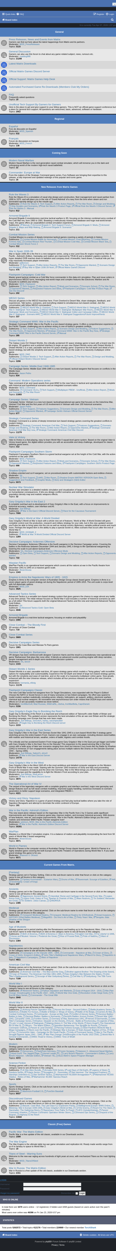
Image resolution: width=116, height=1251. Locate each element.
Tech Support (27, 265)
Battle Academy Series (100, 1009)
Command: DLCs (29, 390)
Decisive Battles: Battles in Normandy (41, 1016)
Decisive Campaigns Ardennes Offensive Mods (46, 551)
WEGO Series (17, 298)
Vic (20, 475)
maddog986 (24, 56)
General (59, 32)
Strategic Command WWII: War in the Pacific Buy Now (72, 331)
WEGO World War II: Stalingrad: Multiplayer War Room (66, 310)
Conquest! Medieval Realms (34, 915)
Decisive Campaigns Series (24, 642)
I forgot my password (9, 1193)
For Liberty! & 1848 (104, 934)
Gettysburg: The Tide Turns (97, 976)
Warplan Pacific (17, 562)
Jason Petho (25, 373)
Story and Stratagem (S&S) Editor (69, 480)
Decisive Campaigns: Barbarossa (27, 652)
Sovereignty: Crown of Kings (23, 882)
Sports (12, 1084)
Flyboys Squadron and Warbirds (56, 990)
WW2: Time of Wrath (64, 1037)
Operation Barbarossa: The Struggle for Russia (74, 1025)
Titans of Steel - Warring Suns (25, 1153)
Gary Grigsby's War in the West (26, 762)
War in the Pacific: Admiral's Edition (28, 810)
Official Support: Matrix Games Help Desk (32, 79)
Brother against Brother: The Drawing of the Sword (89, 972)
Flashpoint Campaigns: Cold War (27, 274)
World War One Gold (66, 993)
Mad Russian (39, 704)
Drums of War (66, 879)
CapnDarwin (84, 704)
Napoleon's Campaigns (26, 957)
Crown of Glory (101, 953)
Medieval (14, 907)
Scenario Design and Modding (72, 328)
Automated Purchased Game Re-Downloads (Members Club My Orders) (49, 86)
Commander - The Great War (43, 995)
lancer (27, 661)
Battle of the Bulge (84, 1012)
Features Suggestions (47, 409)
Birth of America (28, 934)
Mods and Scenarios (67, 286)
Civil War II (76, 976)
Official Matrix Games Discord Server (29, 71)
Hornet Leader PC (50, 1053)
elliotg (33, 683)
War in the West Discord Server (35, 776)
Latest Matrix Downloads (22, 63)
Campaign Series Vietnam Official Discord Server (68, 411)
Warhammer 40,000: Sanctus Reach (49, 1077)
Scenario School (88, 286)
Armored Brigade (18, 615)
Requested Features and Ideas (45, 288)
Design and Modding (104, 204)
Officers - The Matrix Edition (36, 1025)
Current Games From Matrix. (59, 865)
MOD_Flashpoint (27, 284)
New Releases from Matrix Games (59, 187)
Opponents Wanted (86, 265)
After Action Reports (63, 204)
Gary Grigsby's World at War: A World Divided (34, 518)
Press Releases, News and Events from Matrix (34, 39)
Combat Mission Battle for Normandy (38, 239)
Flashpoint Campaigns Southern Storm (30, 451)
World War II (16, 1002)
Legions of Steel (98, 1070)
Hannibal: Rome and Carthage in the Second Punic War (75, 896)
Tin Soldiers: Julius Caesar (32, 900)
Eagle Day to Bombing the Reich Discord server (42, 723)
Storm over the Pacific (37, 1030)
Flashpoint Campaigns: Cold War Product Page (85, 288)
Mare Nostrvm (82, 898)
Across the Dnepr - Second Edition (70, 1009)
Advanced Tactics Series (22, 593)
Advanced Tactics (29, 990)
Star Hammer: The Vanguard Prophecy (88, 1072)
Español (13, 126)
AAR (39, 477)
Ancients (14, 889)
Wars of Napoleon (48, 957)
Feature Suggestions (99, 328)
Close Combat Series (21, 634)
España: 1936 (22, 1018)
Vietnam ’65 (48, 1056)
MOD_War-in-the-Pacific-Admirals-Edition (48, 822)
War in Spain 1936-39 (21, 251)
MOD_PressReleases (29, 44)
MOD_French (25, 143)
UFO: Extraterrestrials (87, 1110)
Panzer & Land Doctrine (40, 1028)
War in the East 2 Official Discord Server (40, 511)
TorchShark (90, 1227)
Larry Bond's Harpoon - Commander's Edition (83, 1053)
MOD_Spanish (26, 131)
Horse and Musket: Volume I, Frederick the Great (33, 936)
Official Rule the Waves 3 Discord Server (92, 206)
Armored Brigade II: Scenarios (56, 227)
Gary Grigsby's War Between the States (82, 974)
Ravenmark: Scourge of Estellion (91, 879)
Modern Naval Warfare (21, 160)
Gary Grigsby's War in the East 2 (27, 501)
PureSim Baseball (53, 1091)
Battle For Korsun (28, 1012)
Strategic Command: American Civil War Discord (59, 430)
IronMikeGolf (26, 704)
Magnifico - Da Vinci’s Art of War (57, 917)
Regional (59, 119)
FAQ (11, 94)
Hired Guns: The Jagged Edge (24, 1053)
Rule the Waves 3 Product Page (55, 206)
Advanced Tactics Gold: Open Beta (36, 608)
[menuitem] (20, 14)
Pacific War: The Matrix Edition (26, 1131)
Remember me (69, 1193)
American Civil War (19, 964)
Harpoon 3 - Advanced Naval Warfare (94, 1051)
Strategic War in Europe (62, 1030)
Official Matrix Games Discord (70, 267)
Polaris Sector (32, 1072)
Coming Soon (59, 153)
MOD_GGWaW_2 (27, 532)
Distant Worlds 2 (18, 340)
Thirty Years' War (83, 917)
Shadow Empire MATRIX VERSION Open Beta (80, 477)
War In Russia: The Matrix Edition (27, 1168)
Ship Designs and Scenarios (23, 206)
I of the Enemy (81, 1108)
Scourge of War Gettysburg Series (52, 976)
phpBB (48, 1242)
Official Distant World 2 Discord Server (28, 359)
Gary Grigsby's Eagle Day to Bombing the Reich (35, 711)
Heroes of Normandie (96, 1018)
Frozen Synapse (65, 1051)
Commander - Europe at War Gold (51, 1014)
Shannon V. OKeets (28, 855)
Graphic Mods (43, 480)
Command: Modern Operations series (30, 380)
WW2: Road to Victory (41, 1037)
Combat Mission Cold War (66, 242)
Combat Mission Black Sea (94, 242)
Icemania (25, 683)
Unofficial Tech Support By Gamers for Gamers (35, 104)
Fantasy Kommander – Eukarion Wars (39, 879)
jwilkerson (24, 263)
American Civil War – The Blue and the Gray (41, 972)
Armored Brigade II (19, 215)
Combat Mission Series (22, 234)
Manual (24, 225)
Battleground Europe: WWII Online (93, 1105)
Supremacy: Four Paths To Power (57, 1110)
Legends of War (105, 1021)
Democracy (26, 1051)
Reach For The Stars (101, 1108)
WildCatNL (52, 704)
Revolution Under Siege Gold (92, 993)
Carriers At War (104, 1012)
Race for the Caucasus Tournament (78, 511)
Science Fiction (17, 1063)
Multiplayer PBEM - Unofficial (70, 390)
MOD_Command (27, 387)
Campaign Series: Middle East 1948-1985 (32, 366)
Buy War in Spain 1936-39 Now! (38, 267)
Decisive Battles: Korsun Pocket (77, 1016)
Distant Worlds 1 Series (22, 668)
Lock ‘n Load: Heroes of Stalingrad (26, 1023)
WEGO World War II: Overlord (35, 307)
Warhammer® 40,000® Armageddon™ (72, 1074)
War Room (50, 477)
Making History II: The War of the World (63, 1023)
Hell (112, 879)
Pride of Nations (88, 936)
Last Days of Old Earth (76, 1070)
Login (3, 1180)
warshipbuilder (56, 720)
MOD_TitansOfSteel (28, 1161)
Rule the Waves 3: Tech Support (36, 204)
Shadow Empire (17, 470)
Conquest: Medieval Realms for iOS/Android (71, 915)
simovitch (37, 720)
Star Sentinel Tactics (41, 1074)
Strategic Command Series (24, 418)
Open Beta (26, 553)
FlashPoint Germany (45, 1051)
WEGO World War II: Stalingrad (83, 307)
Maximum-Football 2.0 (31, 1091)
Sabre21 (37, 753)
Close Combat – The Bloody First (27, 624)
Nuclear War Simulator (21, 487)
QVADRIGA (53, 900)
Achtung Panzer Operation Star (35, 1009)
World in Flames (18, 845)
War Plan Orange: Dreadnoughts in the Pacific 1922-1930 (71, 1034)
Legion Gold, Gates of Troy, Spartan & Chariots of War (47, 898)
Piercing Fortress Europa (66, 1028)
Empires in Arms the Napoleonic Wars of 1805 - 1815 (38, 577)
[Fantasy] (14, 872)
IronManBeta (71, 704)
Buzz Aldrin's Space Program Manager (75, 1056)
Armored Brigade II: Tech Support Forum (50, 225)
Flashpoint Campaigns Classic (25, 690)
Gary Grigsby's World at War (57, 1108)
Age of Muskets (17, 926)
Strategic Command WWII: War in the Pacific (33, 321)
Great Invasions (102, 915)
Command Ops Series (83, 1112)
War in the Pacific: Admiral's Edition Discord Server (44, 824)
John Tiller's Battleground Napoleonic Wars (62, 955)
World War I (15, 983)
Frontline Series (39, 1018)
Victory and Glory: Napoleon (24, 798)
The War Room (84, 204)
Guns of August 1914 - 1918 (87, 990)
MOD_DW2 (24, 354)
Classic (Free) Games (59, 1124)
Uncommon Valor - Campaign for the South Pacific (40, 1032)
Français (14, 138)
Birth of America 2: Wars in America (55, 934)
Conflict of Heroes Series (82, 1014)
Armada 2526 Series (53, 1070)
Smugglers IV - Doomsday (54, 1072)
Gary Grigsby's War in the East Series (30, 730)
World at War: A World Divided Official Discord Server (45, 534)
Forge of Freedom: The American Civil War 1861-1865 (35, 974)
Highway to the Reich (28, 1115)
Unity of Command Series (80, 1032)
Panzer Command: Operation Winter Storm (49, 1112)
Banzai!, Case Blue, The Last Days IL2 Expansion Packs (47, 1105)
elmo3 (44, 753)
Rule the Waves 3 (19, 194)
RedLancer (38, 774)
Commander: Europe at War (24, 172)
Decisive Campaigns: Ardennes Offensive (32, 541)
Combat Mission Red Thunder (37, 242)
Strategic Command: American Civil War (40, 425)
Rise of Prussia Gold (68, 936)
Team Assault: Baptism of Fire (91, 1030)
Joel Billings (24, 509)
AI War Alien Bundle (30, 1070)
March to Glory (93, 955)
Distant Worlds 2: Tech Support (35, 356)
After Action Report (46, 286)
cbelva (61, 704)
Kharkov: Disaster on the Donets (49, 1021)
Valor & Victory (17, 437)
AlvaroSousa (25, 570)
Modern (13, 1044)
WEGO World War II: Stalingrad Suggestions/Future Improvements (73, 314)
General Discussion (19, 51)
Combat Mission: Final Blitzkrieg (74, 239)
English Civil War (84, 934)
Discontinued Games (20, 1098)
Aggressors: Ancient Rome (33, 896)
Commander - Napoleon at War (75, 953)
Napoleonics (16, 945)
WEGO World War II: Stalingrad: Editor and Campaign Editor (69, 312)
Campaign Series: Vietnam (24, 399)
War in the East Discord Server (34, 755)
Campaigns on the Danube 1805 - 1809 (39, 953)
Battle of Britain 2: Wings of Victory (56, 1012)
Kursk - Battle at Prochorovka (81, 1021)
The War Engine (18, 1141)
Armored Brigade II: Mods (85, 225)
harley (45, 720)
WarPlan (13, 831)
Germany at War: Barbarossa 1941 (66, 1018)
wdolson (24, 822)
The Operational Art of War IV (25, 783)
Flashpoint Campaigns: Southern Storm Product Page (88, 463)
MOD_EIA (24, 586)
